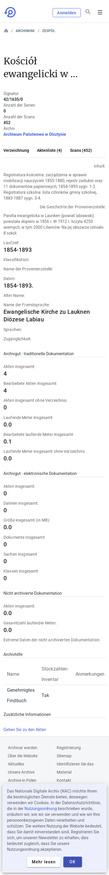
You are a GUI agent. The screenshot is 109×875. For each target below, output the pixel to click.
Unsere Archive (21, 772)
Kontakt (64, 780)
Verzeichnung (16, 150)
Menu (100, 12)
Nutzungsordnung (40, 808)
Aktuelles (16, 764)
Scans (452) (81, 150)
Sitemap (64, 755)
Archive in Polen (22, 780)
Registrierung (69, 747)
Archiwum (25, 31)
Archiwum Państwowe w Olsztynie (34, 134)
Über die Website (22, 755)
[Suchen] (88, 12)
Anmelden (66, 12)
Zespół (48, 31)
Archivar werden (22, 747)
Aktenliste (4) (49, 150)
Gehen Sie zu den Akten (24, 729)
